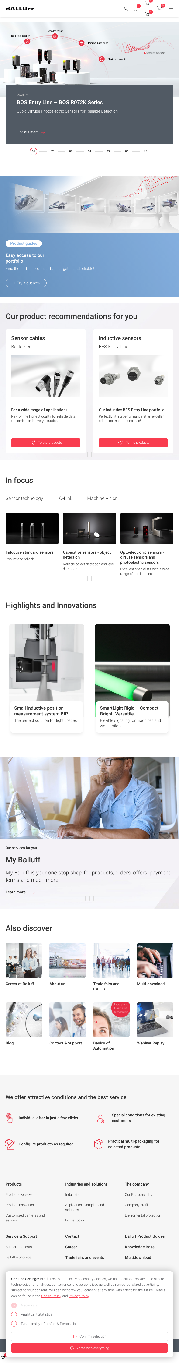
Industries (72, 1195)
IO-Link (65, 498)
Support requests (19, 1247)
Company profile (137, 1205)
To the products (46, 442)
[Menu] (171, 8)
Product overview (19, 1195)
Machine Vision (102, 498)
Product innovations (21, 1205)
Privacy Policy (79, 1296)
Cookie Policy (51, 1296)
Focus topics (75, 1220)
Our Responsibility (138, 1195)
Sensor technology (24, 500)
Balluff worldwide (18, 1257)
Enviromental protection (143, 1215)
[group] (32, 546)
